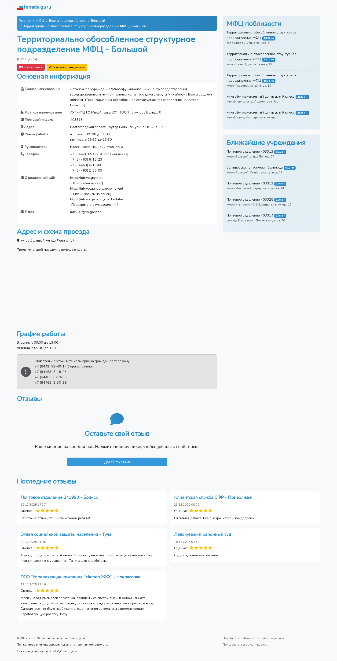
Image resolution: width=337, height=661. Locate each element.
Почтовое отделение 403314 (250, 215)
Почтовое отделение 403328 (250, 199)
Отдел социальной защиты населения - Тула (66, 534)
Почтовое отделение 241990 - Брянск (59, 497)
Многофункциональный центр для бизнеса (261, 96)
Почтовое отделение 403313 (250, 151)
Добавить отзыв (117, 461)
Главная (25, 20)
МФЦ (40, 20)
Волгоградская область (67, 20)
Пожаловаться (31, 67)
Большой (98, 20)
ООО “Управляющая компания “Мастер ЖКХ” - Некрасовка (80, 577)
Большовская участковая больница (255, 167)
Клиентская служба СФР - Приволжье (213, 497)
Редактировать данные (67, 67)
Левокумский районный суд (202, 534)
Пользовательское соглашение (245, 644)
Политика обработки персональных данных (254, 638)
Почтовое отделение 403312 (250, 183)
